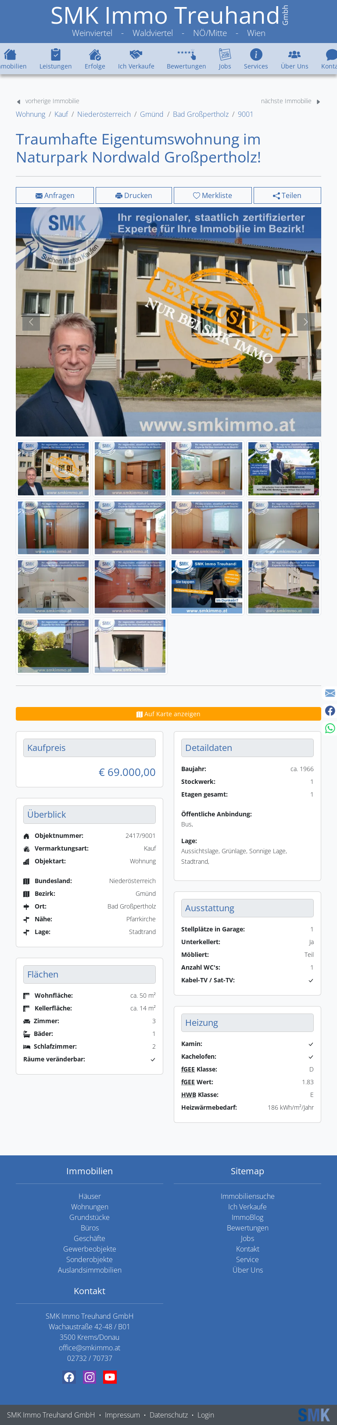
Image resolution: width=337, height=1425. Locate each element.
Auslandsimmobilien (90, 1270)
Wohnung (30, 114)
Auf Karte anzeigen (168, 714)
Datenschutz (169, 1415)
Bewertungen (186, 58)
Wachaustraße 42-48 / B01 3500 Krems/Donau (89, 1332)
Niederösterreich (104, 114)
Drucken (133, 195)
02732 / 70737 (89, 1358)
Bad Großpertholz (201, 114)
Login (205, 1415)
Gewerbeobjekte (89, 1249)
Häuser (90, 1196)
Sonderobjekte (89, 1259)
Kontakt (247, 1249)
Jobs (225, 58)
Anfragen (55, 195)
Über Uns (294, 58)
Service (247, 1259)
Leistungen (55, 58)
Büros (90, 1228)
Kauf (61, 114)
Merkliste (212, 195)
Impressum (122, 1415)
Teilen (287, 195)
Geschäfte (89, 1238)
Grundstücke (89, 1217)
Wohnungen (89, 1207)
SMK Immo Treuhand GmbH (51, 1415)
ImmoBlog (247, 1217)
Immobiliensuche (248, 1196)
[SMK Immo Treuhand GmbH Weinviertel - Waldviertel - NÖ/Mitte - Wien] (168, 21)
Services (256, 58)
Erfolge (95, 58)
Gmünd (152, 114)
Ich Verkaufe (136, 58)
